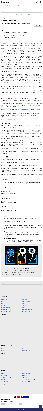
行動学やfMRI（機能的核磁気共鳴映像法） (17, 109)
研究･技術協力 (4, 375)
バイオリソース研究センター (27, 336)
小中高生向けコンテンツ (26, 361)
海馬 (34, 74)
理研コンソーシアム (5, 379)
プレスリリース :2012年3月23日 (9, 119)
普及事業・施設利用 (25, 375)
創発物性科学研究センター (26, 338)
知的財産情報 (4, 373)
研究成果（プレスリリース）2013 (22, 5)
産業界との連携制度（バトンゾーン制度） (29, 373)
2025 (23, 348)
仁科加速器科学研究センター (27, 340)
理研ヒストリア (24, 365)
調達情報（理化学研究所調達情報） (28, 288)
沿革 (2, 301)
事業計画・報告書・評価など (6, 307)
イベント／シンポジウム (26, 357)
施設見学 (23, 363)
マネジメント (24, 305)
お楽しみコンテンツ (5, 361)
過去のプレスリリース (26, 350)
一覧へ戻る (22, 14)
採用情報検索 (4, 386)
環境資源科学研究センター (6, 338)
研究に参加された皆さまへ (6, 311)
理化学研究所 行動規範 (26, 301)
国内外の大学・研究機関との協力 (27, 381)
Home (2, 5)
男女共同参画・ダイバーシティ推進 (28, 309)
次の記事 (28, 14)
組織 (2, 303)
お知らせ (3, 357)
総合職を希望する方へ (5, 388)
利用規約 (23, 290)
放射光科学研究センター (6, 342)
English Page (38, 25)
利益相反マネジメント (26, 311)
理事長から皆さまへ (5, 299)
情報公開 (23, 307)
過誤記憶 (31, 43)
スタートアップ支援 (25, 377)
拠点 (23, 303)
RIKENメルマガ (26, 396)
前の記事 (16, 14)
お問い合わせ (24, 286)
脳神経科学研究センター (6, 336)
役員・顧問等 (24, 299)
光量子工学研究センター (6, 340)
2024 (3, 350)
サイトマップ (4, 288)
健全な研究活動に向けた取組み (7, 309)
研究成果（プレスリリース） (10, 5)
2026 (3, 348)
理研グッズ (4, 363)
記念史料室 (4, 367)
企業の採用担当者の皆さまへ (6, 381)
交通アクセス (4, 286)
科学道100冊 (4, 365)
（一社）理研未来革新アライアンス (28, 379)
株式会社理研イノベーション (7, 377)
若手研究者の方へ (25, 386)
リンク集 (3, 290)
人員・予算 (4, 305)
